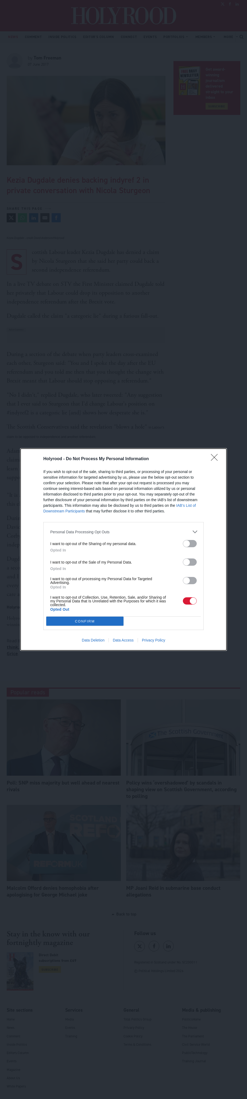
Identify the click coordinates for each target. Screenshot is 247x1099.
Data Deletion (93, 640)
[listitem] (123, 532)
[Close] (216, 459)
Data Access (123, 640)
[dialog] (123, 549)
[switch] (190, 543)
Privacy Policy (153, 640)
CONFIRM (85, 621)
